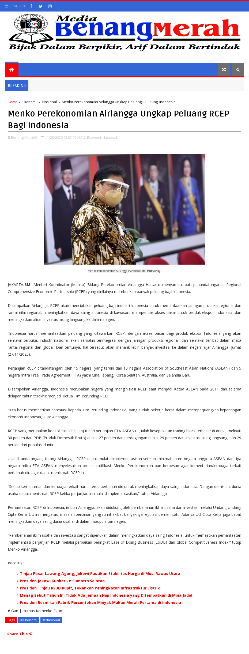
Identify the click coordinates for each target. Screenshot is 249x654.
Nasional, (110, 137)
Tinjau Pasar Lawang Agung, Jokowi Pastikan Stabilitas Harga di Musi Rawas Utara (100, 573)
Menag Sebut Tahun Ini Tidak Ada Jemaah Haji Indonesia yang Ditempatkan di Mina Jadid (106, 595)
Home (12, 101)
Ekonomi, (94, 137)
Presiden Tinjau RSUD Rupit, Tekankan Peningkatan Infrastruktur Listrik (90, 588)
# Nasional (51, 620)
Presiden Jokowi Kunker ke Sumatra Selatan (62, 580)
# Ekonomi (28, 620)
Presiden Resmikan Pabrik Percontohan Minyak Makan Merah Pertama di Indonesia (100, 602)
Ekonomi (29, 101)
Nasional (49, 101)
